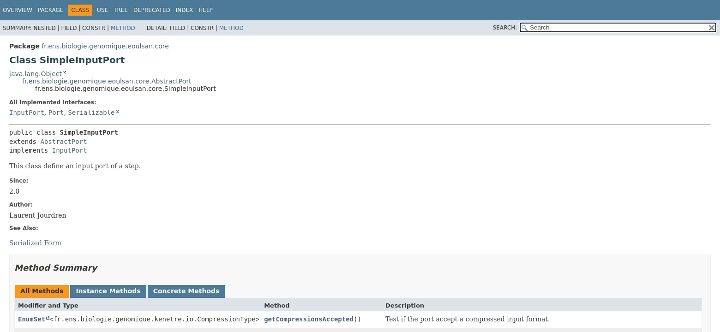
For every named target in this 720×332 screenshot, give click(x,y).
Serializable (91, 112)
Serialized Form (35, 243)
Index (184, 10)
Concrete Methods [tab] (186, 291)
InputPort (26, 112)
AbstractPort (63, 141)
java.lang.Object (35, 73)
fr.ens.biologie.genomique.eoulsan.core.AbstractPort (106, 81)
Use (102, 10)
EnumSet (31, 319)
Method (123, 28)
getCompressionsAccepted (309, 319)
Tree (121, 10)
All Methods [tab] (41, 291)
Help (205, 10)
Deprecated (151, 10)
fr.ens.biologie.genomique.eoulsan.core (105, 46)
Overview (17, 10)
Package (50, 10)
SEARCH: (505, 27)
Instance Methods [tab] (108, 291)
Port (56, 112)
